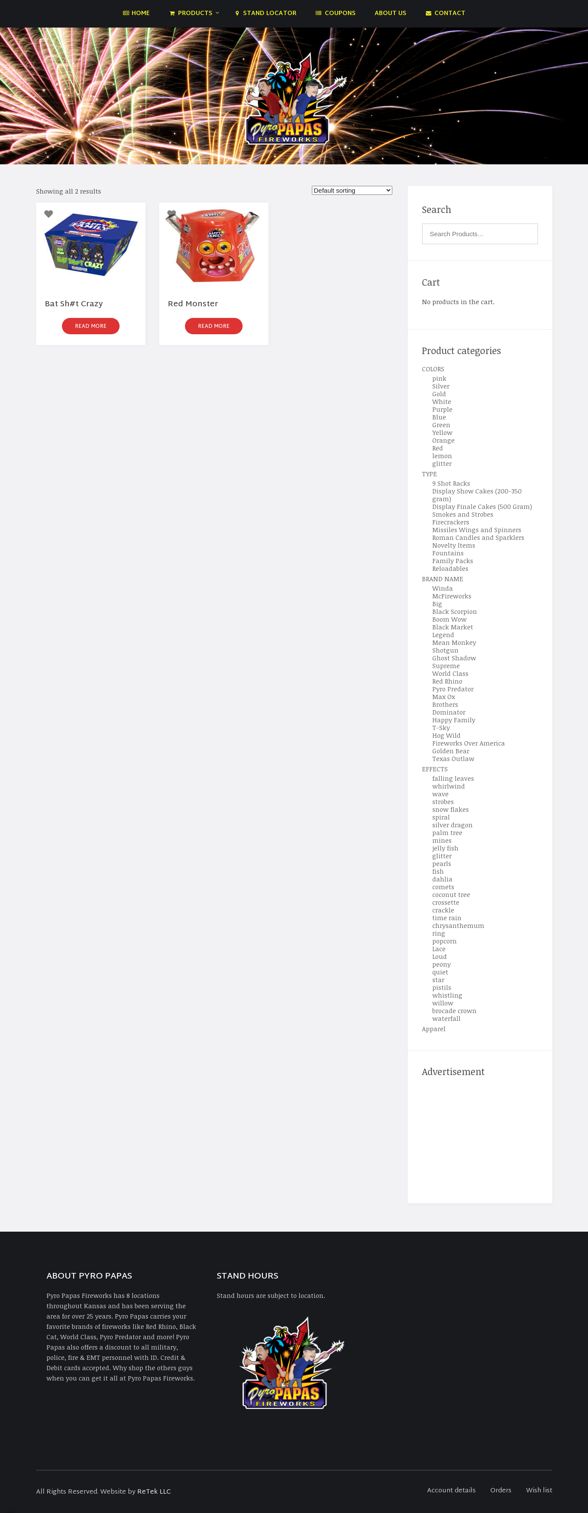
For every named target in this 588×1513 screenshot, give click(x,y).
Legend (443, 634)
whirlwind (448, 786)
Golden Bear (450, 750)
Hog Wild (446, 735)
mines (442, 840)
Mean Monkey (454, 642)
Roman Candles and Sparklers (478, 537)
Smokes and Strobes (462, 514)
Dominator (448, 712)
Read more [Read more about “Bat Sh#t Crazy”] (91, 326)
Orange (443, 440)
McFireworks (451, 596)
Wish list (539, 1491)
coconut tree (451, 894)
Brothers (445, 704)
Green (441, 424)
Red (437, 448)
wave (440, 793)
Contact (445, 13)
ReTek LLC (154, 1492)
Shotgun (445, 650)
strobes (443, 801)
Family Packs (452, 560)
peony (441, 964)
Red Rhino (447, 681)
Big (437, 603)
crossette (445, 902)
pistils (441, 987)
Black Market (452, 626)
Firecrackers (450, 522)
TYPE (429, 473)
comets (443, 886)
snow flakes (450, 809)
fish (438, 871)
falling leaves (453, 778)
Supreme (446, 665)
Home (136, 13)
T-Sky (441, 727)
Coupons (335, 13)
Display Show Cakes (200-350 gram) (477, 495)
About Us (390, 13)
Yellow (442, 432)
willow (442, 1002)
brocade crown (454, 1010)
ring (438, 933)
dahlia (442, 879)
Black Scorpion (454, 611)
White (441, 401)
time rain (447, 917)
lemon (442, 455)
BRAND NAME (442, 578)
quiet (440, 972)
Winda (442, 588)
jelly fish (445, 848)
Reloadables (450, 568)
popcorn (444, 941)
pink (439, 378)
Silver (440, 386)
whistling (447, 995)
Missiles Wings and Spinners (476, 529)
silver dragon (452, 824)
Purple (442, 409)
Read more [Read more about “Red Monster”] (214, 326)
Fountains (448, 553)
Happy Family (453, 719)
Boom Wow (449, 619)
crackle (443, 910)
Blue (439, 417)
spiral (441, 817)
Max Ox (443, 696)
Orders (500, 1491)
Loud (439, 956)
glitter (442, 463)
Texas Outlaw (453, 758)
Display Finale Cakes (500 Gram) (482, 506)
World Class (450, 673)
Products (190, 13)
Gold (439, 393)
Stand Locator (265, 13)
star (438, 979)
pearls (441, 863)
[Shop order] (352, 190)
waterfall (446, 1018)
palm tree (447, 832)
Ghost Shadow (454, 657)
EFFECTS (435, 768)
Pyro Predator (453, 688)
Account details (451, 1491)
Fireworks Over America (468, 743)
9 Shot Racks (451, 483)
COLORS (433, 368)
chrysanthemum (458, 925)
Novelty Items (453, 545)
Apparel (434, 1028)
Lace (439, 948)
